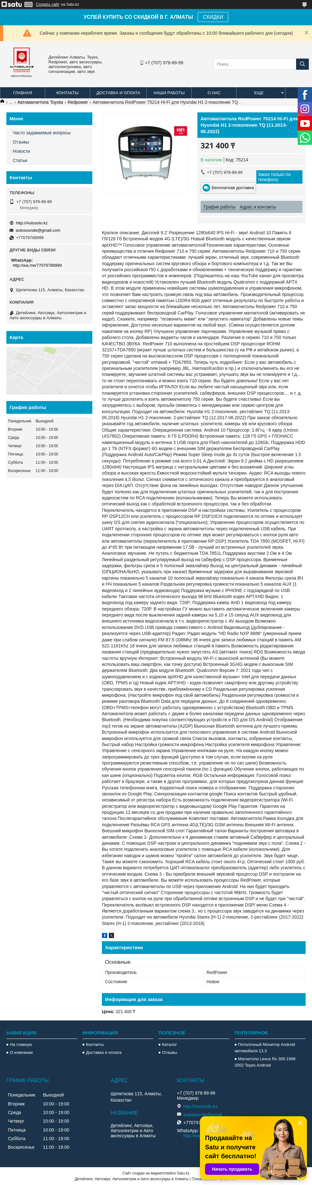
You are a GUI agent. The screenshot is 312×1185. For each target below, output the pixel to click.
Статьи (20, 160)
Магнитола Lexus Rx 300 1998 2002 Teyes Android (265, 1062)
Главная (22, 92)
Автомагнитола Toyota (40, 102)
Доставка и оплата (118, 92)
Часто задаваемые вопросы (42, 132)
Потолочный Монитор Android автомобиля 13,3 (265, 1047)
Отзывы (21, 142)
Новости (21, 151)
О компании (21, 1052)
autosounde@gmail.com (38, 230)
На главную (21, 1044)
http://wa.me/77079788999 (37, 265)
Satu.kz (183, 1173)
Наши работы (169, 92)
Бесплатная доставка (233, 187)
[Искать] (302, 64)
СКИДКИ (213, 17)
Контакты (67, 92)
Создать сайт (48, 4)
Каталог (169, 1044)
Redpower (77, 102)
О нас (214, 92)
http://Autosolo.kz (32, 223)
